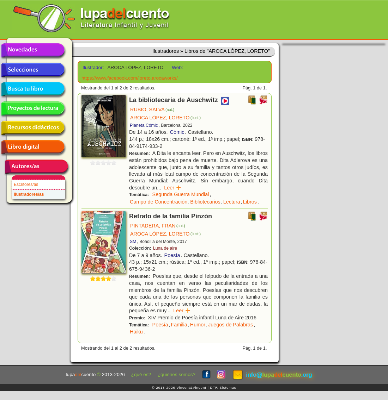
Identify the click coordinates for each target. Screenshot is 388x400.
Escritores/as (26, 184)
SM (133, 241)
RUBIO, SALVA (152, 109)
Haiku (136, 332)
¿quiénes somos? (176, 374)
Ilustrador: (93, 67)
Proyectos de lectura (33, 108)
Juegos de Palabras (230, 324)
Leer (172, 187)
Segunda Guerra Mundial (180, 194)
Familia (179, 324)
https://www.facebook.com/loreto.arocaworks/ (129, 78)
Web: (177, 67)
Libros (250, 202)
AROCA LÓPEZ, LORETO (165, 117)
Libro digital (33, 147)
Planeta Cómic (144, 125)
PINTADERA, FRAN (157, 226)
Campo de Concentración (158, 202)
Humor (197, 324)
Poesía (172, 255)
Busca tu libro (33, 89)
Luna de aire (165, 248)
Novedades (33, 50)
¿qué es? (141, 374)
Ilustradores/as (29, 194)
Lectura (231, 202)
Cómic (177, 132)
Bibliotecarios (205, 202)
